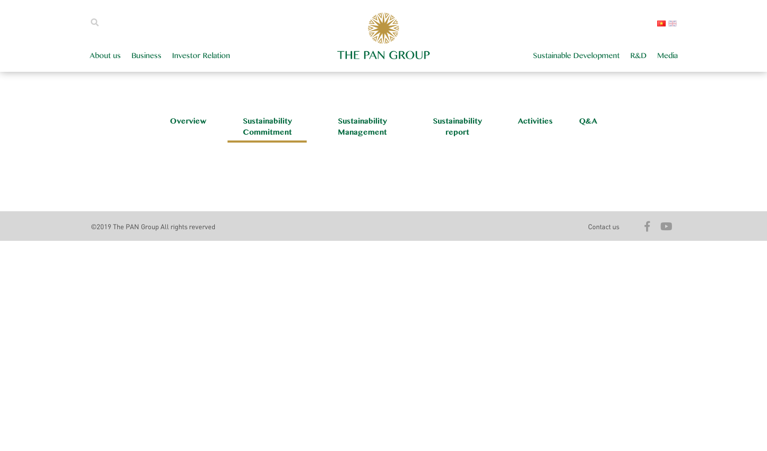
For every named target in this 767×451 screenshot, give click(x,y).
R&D (638, 56)
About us (105, 56)
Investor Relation (201, 56)
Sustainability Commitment (267, 126)
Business (146, 56)
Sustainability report (457, 126)
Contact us (603, 226)
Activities (535, 121)
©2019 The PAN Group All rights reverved (153, 226)
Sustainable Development (576, 56)
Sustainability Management (362, 126)
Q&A (588, 121)
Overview (188, 121)
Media (667, 56)
